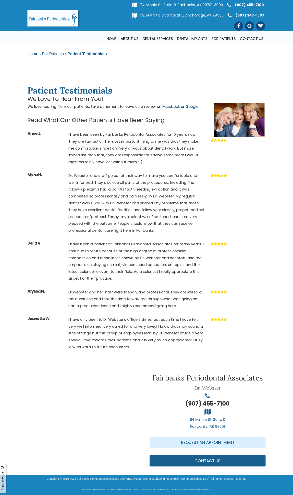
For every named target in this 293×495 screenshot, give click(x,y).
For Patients (224, 38)
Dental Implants (192, 38)
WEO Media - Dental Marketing (145, 478)
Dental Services (158, 38)
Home (111, 38)
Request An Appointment (207, 442)
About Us (130, 38)
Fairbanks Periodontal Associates (98, 478)
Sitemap (241, 478)
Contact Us (251, 38)
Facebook (171, 106)
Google (192, 106)
